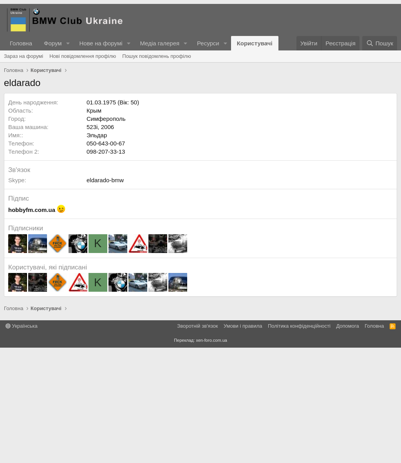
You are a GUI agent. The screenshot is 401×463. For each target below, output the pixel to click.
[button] (67, 43)
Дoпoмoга (347, 441)
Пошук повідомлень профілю (156, 56)
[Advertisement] (200, 135)
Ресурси (208, 43)
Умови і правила (243, 441)
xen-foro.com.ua (211, 455)
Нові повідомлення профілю (82, 56)
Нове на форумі (100, 43)
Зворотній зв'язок (197, 441)
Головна (21, 43)
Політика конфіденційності (299, 441)
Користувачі (255, 43)
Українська (21, 441)
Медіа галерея (159, 43)
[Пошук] (379, 43)
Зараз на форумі (23, 56)
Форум (53, 43)
